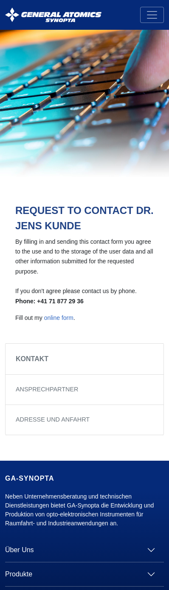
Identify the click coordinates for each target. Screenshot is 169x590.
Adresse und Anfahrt (53, 419)
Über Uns (19, 549)
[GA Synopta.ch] (53, 15)
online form (58, 317)
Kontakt (32, 358)
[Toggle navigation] (152, 15)
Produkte (18, 574)
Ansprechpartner (47, 389)
